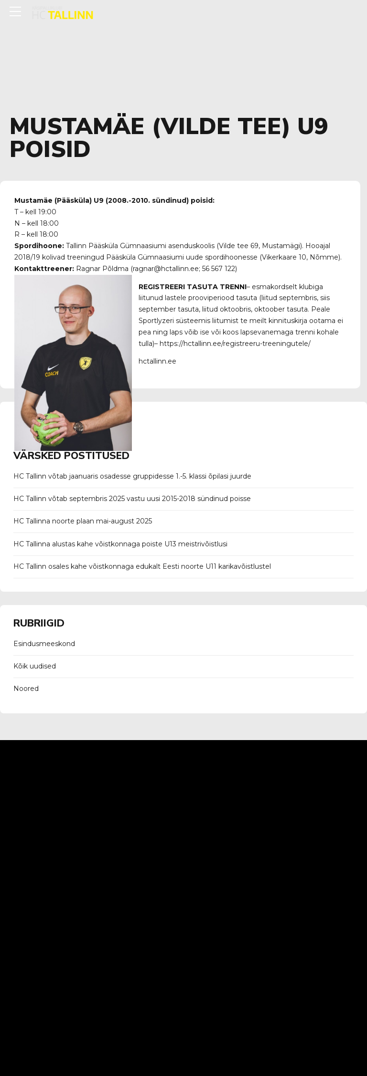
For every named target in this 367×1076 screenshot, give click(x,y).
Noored (26, 688)
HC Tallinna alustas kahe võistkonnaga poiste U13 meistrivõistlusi (120, 544)
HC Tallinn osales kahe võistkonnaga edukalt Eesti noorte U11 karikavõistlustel (142, 566)
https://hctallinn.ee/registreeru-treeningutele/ (235, 343)
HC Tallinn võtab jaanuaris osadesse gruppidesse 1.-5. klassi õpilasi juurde (132, 476)
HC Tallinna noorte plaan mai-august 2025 (82, 521)
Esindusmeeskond (44, 643)
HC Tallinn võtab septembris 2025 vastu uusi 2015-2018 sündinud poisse (132, 498)
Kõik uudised (34, 666)
